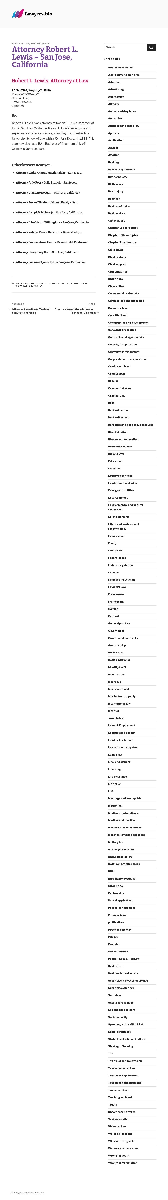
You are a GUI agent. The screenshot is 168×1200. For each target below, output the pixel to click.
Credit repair (116, 373)
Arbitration (115, 140)
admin (45, 44)
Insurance (114, 681)
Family (38, 286)
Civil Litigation (118, 271)
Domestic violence (120, 446)
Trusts (112, 1104)
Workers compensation (123, 1148)
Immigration (116, 674)
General (113, 616)
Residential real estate (123, 973)
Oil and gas (115, 886)
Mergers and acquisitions (125, 827)
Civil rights (115, 278)
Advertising (116, 89)
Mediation (115, 805)
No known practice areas (124, 864)
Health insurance (119, 659)
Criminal (113, 381)
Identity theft (117, 667)
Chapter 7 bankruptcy (122, 242)
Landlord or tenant (120, 740)
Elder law (114, 468)
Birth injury (115, 184)
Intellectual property (121, 696)
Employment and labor (122, 483)
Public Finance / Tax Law (123, 958)
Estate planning (118, 516)
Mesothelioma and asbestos (126, 834)
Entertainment (118, 497)
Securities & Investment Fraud (128, 980)
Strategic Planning (120, 1046)
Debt (111, 402)
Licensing (114, 769)
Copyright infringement (124, 351)
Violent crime (117, 1126)
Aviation (113, 154)
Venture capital (118, 1119)
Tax (110, 1053)
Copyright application (122, 344)
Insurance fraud (118, 689)
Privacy (113, 936)
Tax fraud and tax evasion (125, 1060)
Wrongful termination (122, 1162)
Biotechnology (117, 176)
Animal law (115, 118)
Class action (116, 286)
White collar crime (120, 1133)
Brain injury (115, 191)
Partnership (116, 893)
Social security (117, 1017)
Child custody (39, 283)
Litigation (114, 783)
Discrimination (117, 432)
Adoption (114, 82)
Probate (113, 944)
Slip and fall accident (121, 1009)
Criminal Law (116, 395)
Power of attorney (119, 929)
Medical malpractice (121, 820)
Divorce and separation (123, 439)
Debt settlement (119, 417)
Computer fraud (118, 308)
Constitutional (117, 315)
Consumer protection (122, 329)
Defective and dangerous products (130, 424)
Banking (113, 162)
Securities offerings (121, 988)
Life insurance (117, 776)
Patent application (120, 900)
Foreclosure (116, 594)
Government (116, 630)
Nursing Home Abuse (121, 878)
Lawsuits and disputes (122, 747)
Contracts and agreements (126, 337)
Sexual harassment (120, 1002)
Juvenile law (115, 718)
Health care (115, 652)
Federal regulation (120, 565)
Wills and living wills (121, 1141)
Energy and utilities (121, 490)
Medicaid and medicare (123, 813)
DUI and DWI (116, 453)
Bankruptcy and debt (121, 169)
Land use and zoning (121, 732)
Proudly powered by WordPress (27, 1192)
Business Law (117, 213)
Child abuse (115, 249)
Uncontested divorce (121, 1112)
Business (114, 198)
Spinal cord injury (119, 1031)
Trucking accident (120, 1097)
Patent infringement (121, 907)
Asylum (113, 147)
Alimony (21, 283)
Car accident (116, 220)
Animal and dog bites (122, 111)
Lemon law (115, 754)
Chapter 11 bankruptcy (123, 227)
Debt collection (118, 410)
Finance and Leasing (121, 579)
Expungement (117, 536)
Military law (115, 842)
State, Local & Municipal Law (127, 1039)
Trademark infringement (124, 1082)
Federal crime (117, 557)
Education (115, 461)
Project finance (118, 951)
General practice (119, 623)
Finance (113, 572)
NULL (111, 871)
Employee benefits (120, 475)
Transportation (118, 1090)
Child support (60, 283)
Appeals (113, 133)
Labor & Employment (121, 725)
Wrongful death (118, 1155)
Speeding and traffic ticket (125, 1024)
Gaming (113, 609)
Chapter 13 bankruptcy (123, 235)
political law (116, 922)
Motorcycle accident (121, 849)
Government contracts (123, 638)
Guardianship (117, 645)
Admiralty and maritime (124, 74)
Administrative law (120, 67)
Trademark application (123, 1075)
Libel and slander (119, 761)
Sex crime (114, 995)
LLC (110, 791)
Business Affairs (119, 206)
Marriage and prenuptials (125, 798)
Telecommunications (121, 1068)
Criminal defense (119, 388)
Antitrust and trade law (123, 125)
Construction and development (128, 322)
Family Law (115, 550)
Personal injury (118, 915)
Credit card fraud (119, 366)
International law (119, 703)
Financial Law (117, 587)
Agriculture (116, 96)
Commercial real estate (123, 293)
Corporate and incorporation (127, 359)
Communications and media (126, 300)
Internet (113, 711)
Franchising (116, 601)
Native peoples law (120, 856)
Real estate (115, 966)
